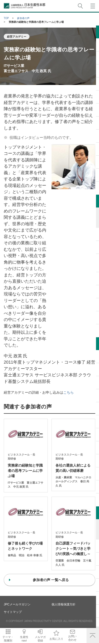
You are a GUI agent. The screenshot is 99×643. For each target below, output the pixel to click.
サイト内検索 (80, 6)
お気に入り (61, 638)
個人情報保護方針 (64, 604)
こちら (68, 392)
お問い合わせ (78, 638)
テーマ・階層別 (8, 638)
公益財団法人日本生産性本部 (25, 6)
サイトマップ (13, 612)
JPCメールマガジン (17, 604)
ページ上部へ (92, 635)
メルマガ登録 (43, 638)
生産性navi (26, 638)
